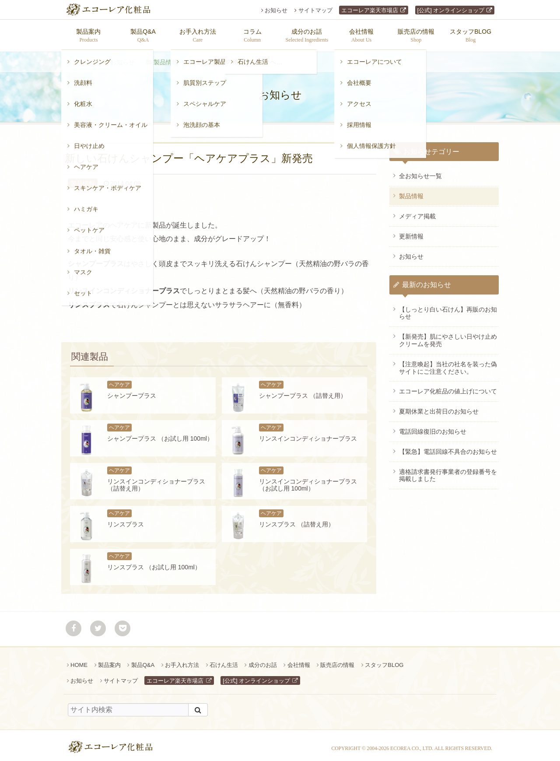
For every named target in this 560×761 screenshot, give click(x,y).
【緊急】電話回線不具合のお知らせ (448, 447)
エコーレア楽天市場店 (369, 10)
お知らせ (276, 10)
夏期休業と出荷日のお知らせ (439, 406)
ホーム (82, 58)
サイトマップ (315, 10)
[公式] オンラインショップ (451, 10)
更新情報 (411, 231)
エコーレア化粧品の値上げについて (448, 386)
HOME (79, 660)
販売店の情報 (337, 660)
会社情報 (298, 660)
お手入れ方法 (182, 660)
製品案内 (109, 660)
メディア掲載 (417, 211)
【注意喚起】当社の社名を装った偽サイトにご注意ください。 (448, 363)
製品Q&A (142, 660)
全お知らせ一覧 (420, 171)
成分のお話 (262, 660)
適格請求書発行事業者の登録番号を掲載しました (448, 471)
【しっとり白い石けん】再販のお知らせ (448, 309)
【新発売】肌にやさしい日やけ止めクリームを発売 (448, 336)
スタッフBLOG (384, 660)
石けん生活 (224, 660)
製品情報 (166, 58)
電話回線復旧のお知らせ (432, 427)
